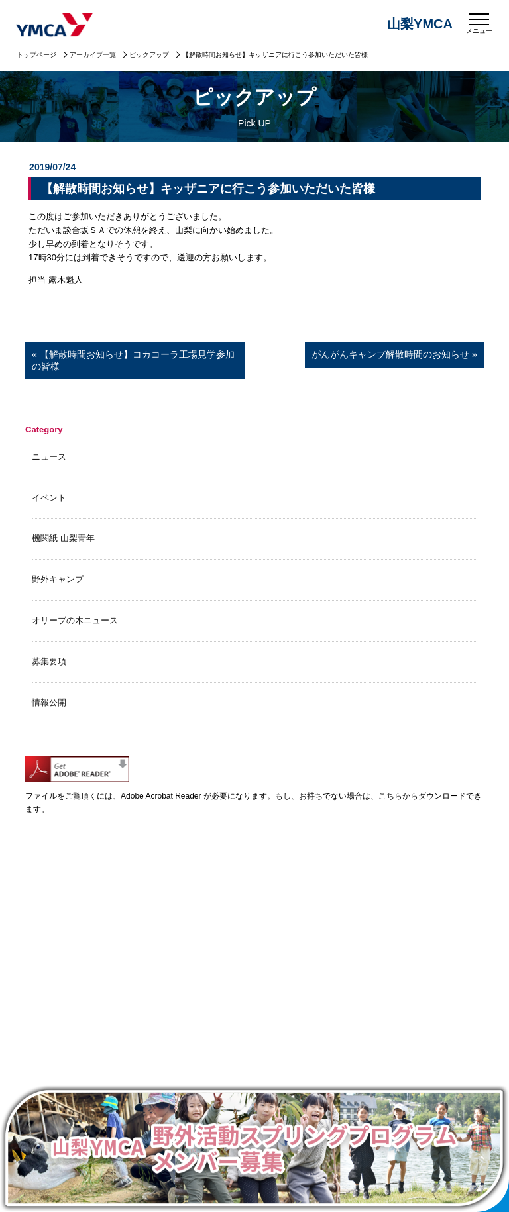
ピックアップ (149, 54)
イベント (49, 498)
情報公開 (49, 702)
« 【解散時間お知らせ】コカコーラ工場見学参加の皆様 (133, 360)
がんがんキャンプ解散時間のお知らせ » (394, 354)
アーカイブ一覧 (93, 54)
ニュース (49, 457)
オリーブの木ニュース (75, 620)
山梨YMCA (55, 26)
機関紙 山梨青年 (63, 538)
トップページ (36, 54)
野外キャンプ (58, 579)
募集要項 (49, 661)
